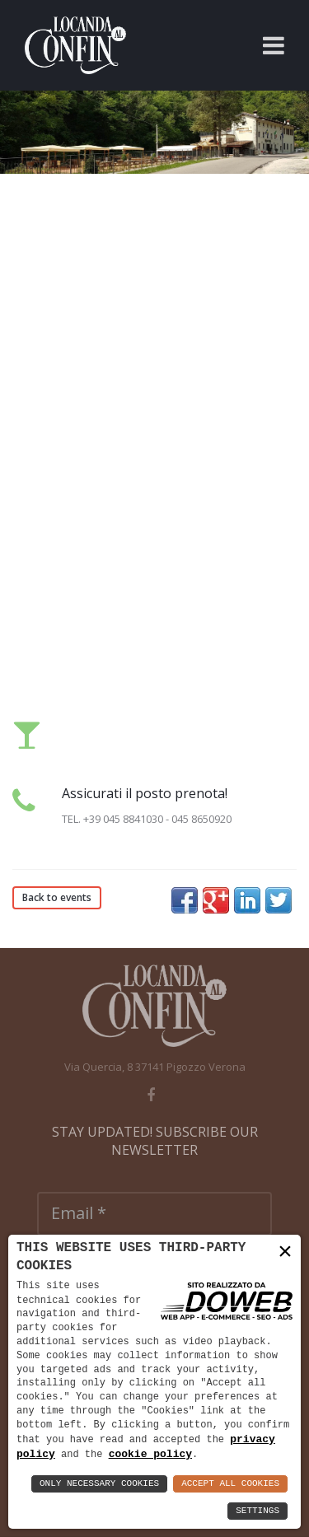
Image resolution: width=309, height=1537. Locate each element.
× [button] (285, 1251)
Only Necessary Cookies (99, 1484)
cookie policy (150, 1453)
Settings (257, 1511)
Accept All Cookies (230, 1484)
